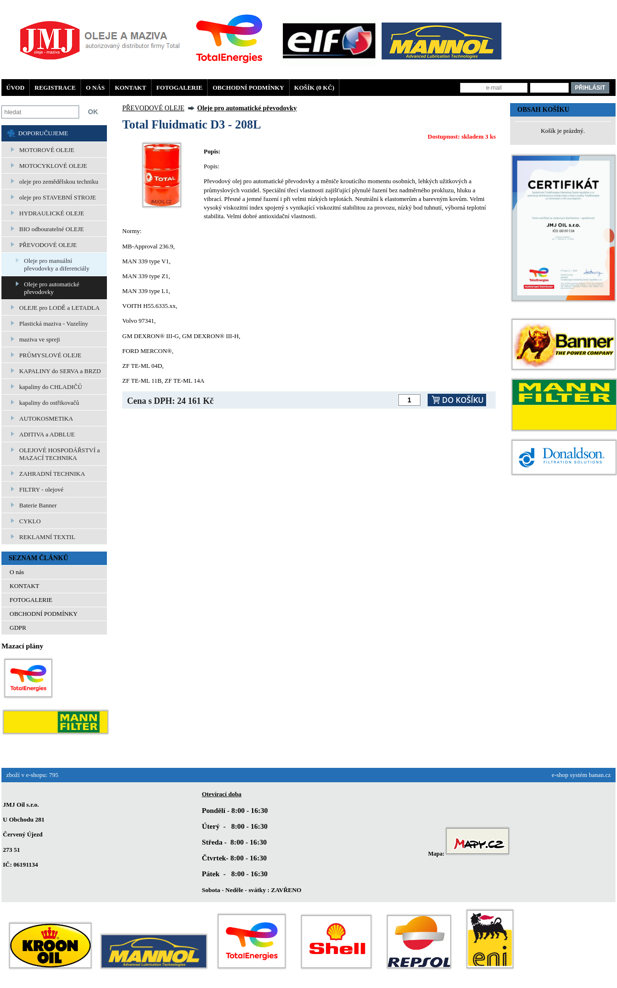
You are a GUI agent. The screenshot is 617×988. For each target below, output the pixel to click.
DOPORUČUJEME (43, 133)
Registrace (55, 87)
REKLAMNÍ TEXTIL (47, 537)
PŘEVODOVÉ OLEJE (48, 244)
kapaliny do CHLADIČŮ (50, 386)
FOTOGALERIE (179, 87)
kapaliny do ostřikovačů (49, 402)
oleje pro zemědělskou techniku (58, 181)
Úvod (15, 87)
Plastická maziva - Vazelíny (53, 323)
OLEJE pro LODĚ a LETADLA (59, 307)
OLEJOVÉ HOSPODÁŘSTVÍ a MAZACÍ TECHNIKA (59, 454)
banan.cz (600, 774)
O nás (95, 87)
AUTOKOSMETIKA (46, 418)
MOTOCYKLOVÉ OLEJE (53, 165)
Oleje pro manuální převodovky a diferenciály (56, 264)
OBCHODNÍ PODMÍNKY (248, 87)
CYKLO (30, 521)
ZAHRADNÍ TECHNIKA (52, 473)
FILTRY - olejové (41, 489)
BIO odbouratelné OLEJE (51, 229)
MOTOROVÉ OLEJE (46, 149)
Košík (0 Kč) (314, 87)
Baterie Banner (38, 505)
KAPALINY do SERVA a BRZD (60, 371)
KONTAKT (130, 87)
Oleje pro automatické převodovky (52, 288)
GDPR (18, 627)
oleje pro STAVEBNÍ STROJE (57, 197)
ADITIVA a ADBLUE (47, 434)
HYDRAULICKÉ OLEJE (51, 213)
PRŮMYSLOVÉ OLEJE (50, 355)
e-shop (560, 774)
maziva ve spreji (39, 339)
